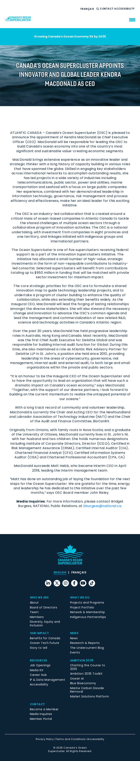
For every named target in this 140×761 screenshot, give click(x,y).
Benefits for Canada (45, 638)
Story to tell (38, 648)
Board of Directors (43, 607)
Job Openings (40, 665)
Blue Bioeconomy (83, 683)
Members (37, 617)
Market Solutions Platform (89, 696)
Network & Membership (87, 612)
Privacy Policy (45, 739)
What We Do (80, 597)
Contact (107, 8)
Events (75, 652)
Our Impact (39, 633)
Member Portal (41, 719)
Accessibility (124, 8)
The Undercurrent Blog (87, 648)
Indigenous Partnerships (88, 617)
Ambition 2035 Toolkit (86, 674)
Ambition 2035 (82, 660)
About (34, 602)
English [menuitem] (60, 572)
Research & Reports (85, 643)
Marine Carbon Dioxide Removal (87, 690)
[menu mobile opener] (132, 19)
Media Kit (36, 670)
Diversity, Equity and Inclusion (45, 623)
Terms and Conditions (71, 739)
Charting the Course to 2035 (87, 667)
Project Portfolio (82, 607)
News (74, 633)
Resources (39, 660)
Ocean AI (77, 678)
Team (34, 612)
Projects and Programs (87, 602)
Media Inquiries (41, 714)
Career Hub (38, 675)
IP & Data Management (47, 680)
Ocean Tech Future (44, 643)
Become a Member (44, 709)
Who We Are (39, 597)
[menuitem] (87, 9)
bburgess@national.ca (102, 506)
